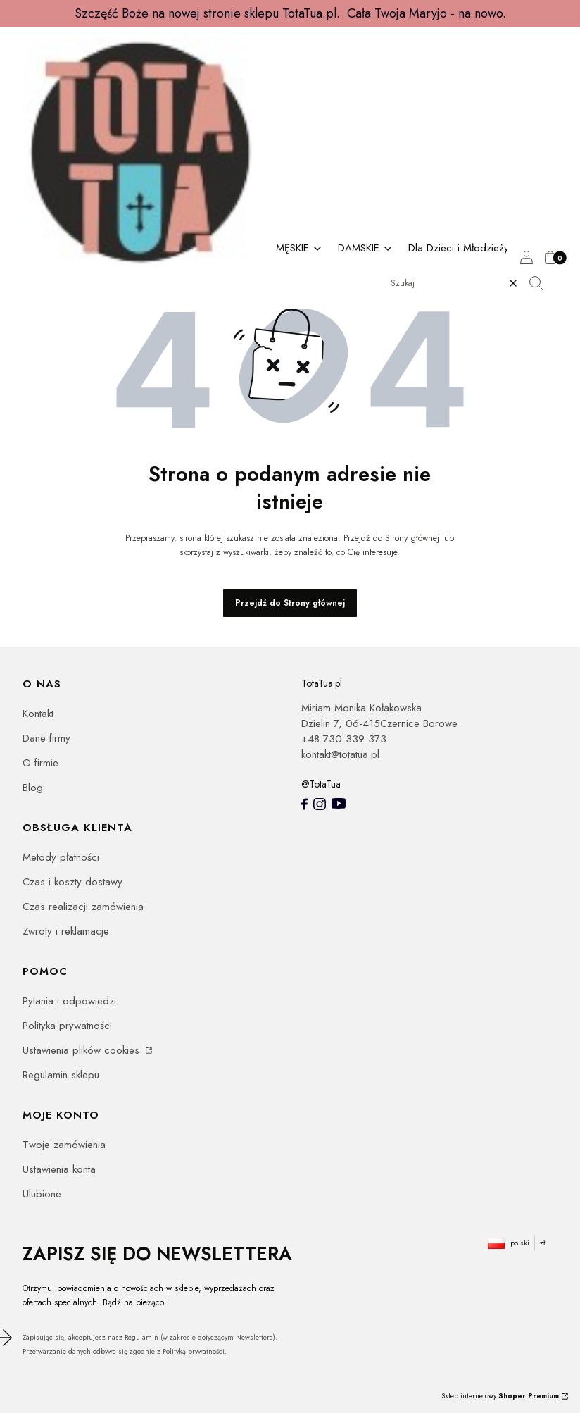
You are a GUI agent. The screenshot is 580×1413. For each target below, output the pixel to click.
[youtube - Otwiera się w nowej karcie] (339, 803)
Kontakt (38, 713)
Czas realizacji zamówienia (83, 906)
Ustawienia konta (59, 1169)
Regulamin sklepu (61, 1075)
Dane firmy (46, 738)
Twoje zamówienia (64, 1144)
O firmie (40, 763)
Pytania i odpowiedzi (69, 1001)
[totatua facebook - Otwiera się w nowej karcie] (304, 804)
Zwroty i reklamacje (66, 931)
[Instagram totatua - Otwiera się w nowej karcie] (319, 804)
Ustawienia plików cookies (83, 1050)
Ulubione (42, 1194)
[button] (541, 283)
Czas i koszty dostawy (72, 882)
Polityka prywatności (67, 1025)
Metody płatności (61, 857)
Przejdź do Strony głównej (290, 603)
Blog (33, 787)
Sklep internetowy (500, 1395)
